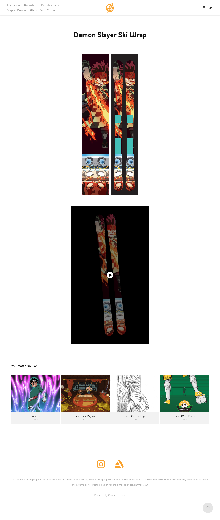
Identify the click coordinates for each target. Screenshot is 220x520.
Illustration (13, 5)
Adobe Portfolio (117, 495)
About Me (36, 10)
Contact (52, 10)
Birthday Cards (50, 5)
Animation (30, 5)
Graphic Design (16, 10)
